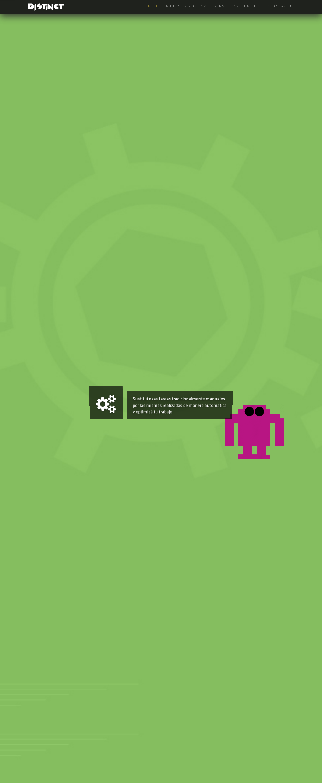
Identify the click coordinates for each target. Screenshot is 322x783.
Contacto (281, 6)
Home (153, 6)
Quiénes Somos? (187, 6)
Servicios (226, 6)
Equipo (253, 6)
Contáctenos (199, 234)
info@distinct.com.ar (102, 705)
